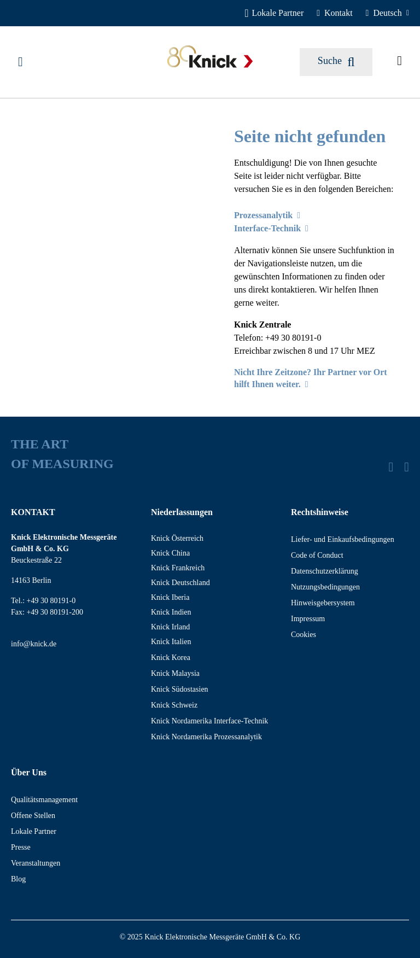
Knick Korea (170, 657)
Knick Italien (171, 642)
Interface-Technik (271, 228)
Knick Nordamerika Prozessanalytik (206, 737)
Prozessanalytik (267, 215)
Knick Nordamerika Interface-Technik (209, 721)
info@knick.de (33, 644)
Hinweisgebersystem (323, 603)
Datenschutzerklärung (324, 571)
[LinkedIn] (390, 467)
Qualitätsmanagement (44, 800)
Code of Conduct (317, 555)
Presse (21, 847)
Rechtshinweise (319, 512)
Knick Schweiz (174, 705)
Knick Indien (171, 612)
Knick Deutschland (180, 583)
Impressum (308, 619)
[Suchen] (336, 62)
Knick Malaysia (175, 673)
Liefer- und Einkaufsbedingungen (342, 539)
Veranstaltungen (35, 863)
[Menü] (20, 61)
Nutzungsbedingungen (325, 587)
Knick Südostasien (179, 689)
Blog (18, 879)
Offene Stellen (33, 815)
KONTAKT (33, 512)
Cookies (303, 634)
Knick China (170, 553)
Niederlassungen (182, 512)
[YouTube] (406, 467)
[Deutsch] (387, 13)
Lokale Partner (33, 831)
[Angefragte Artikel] (399, 61)
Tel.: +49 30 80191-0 (43, 601)
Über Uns (28, 772)
